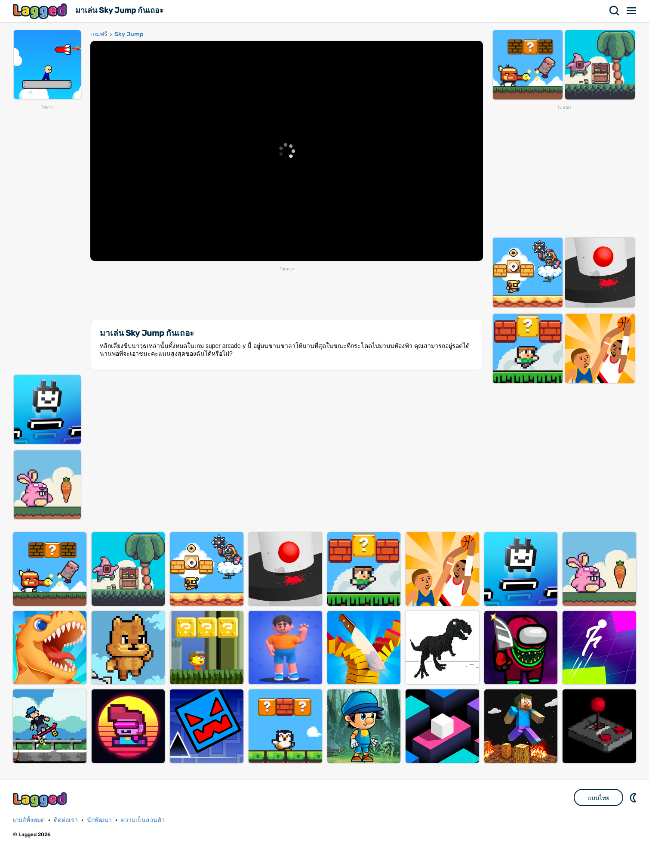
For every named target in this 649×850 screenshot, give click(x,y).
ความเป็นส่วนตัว (143, 820)
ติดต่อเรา (66, 820)
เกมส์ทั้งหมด (29, 820)
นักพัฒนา (99, 820)
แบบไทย (598, 797)
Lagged (41, 11)
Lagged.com (41, 800)
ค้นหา (614, 11)
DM (634, 797)
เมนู (631, 11)
